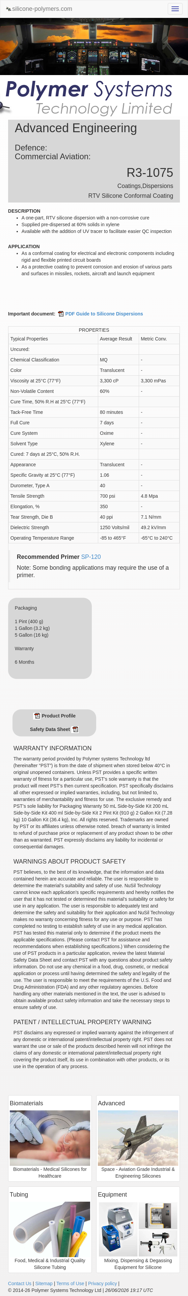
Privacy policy (102, 1283)
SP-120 (91, 556)
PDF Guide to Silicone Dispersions (100, 313)
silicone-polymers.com (38, 9)
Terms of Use (70, 1283)
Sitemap (43, 1283)
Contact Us (19, 1283)
